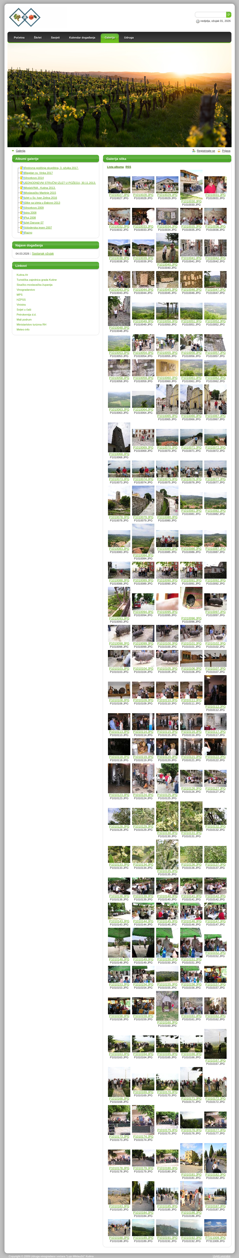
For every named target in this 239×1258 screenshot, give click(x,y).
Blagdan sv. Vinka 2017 (38, 172)
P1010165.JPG (167, 1054)
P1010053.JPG (119, 353)
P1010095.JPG (167, 612)
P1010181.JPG (191, 1174)
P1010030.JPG (191, 201)
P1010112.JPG (215, 706)
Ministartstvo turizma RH (31, 324)
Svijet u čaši (24, 309)
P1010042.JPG (215, 258)
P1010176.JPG (191, 1130)
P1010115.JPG (167, 732)
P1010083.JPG (119, 549)
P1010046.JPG (191, 289)
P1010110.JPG (167, 700)
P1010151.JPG (191, 959)
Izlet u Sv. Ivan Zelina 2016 (40, 197)
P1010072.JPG (215, 447)
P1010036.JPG (215, 226)
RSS (128, 166)
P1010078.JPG (119, 517)
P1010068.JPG (119, 454)
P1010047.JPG (215, 289)
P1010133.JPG (119, 864)
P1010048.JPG (119, 327)
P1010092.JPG (215, 580)
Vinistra (21, 304)
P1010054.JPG (143, 353)
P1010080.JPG (167, 517)
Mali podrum (24, 319)
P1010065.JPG (167, 416)
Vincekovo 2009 (34, 207)
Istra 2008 (30, 212)
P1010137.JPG (215, 864)
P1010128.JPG (119, 826)
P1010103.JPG (119, 668)
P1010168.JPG (119, 1098)
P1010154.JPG (143, 984)
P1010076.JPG (191, 479)
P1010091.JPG (191, 580)
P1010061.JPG (191, 378)
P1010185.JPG (167, 1206)
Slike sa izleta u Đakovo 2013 (42, 202)
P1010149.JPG (143, 959)
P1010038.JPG (119, 258)
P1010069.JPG (143, 447)
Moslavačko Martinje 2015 (40, 192)
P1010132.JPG (215, 826)
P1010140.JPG (167, 896)
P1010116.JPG (191, 732)
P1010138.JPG (119, 896)
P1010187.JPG (215, 1206)
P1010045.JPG (167, 289)
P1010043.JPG (119, 289)
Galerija (20, 150)
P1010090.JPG (167, 580)
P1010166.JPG (191, 1054)
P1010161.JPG (191, 1016)
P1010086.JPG (191, 549)
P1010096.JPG (191, 618)
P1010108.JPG (119, 700)
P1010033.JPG (143, 226)
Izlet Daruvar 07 (34, 222)
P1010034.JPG (167, 226)
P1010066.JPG (191, 416)
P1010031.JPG (215, 195)
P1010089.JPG (143, 580)
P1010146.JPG (191, 921)
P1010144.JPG (143, 921)
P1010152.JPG (215, 953)
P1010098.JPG (119, 643)
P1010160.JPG (167, 1022)
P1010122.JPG (215, 757)
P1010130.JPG (167, 833)
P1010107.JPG (215, 668)
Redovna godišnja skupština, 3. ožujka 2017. (51, 167)
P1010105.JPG (167, 668)
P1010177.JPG (215, 1130)
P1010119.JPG (143, 757)
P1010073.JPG (119, 479)
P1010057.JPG (215, 353)
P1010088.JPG (119, 580)
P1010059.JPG (143, 378)
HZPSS (21, 299)
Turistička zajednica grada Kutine (37, 279)
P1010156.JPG (191, 984)
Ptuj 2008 (30, 217)
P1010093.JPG (119, 618)
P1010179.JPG (143, 1168)
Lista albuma (115, 166)
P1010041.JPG (191, 258)
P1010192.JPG (191, 1238)
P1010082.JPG (215, 511)
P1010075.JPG (167, 479)
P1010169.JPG (143, 1092)
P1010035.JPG (191, 226)
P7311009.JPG (215, 1238)
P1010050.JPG (167, 321)
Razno (28, 232)
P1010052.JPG (215, 321)
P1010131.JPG (191, 833)
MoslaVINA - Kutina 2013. (40, 187)
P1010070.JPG (167, 447)
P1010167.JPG (215, 1060)
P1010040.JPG (167, 264)
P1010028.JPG (143, 195)
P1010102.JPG (215, 643)
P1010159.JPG (143, 1016)
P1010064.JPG (143, 409)
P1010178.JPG (119, 1168)
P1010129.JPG (143, 826)
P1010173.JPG (119, 1136)
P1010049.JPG (143, 321)
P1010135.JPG (167, 871)
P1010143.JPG (119, 921)
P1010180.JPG (167, 1168)
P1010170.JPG (167, 1092)
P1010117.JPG (215, 732)
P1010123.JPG (119, 795)
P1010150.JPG (167, 959)
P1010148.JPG (119, 959)
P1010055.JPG (167, 353)
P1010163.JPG (119, 1054)
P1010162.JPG (215, 1016)
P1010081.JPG (191, 511)
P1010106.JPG (191, 668)
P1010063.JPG (119, 409)
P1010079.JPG (143, 517)
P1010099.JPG (143, 643)
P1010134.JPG (143, 864)
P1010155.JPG (167, 984)
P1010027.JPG (119, 195)
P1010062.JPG (215, 378)
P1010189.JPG (143, 1238)
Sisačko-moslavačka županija (34, 284)
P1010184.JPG (143, 1212)
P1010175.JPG (167, 1130)
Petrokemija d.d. (26, 314)
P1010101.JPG (191, 643)
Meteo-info (23, 329)
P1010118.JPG (119, 757)
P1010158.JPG (119, 1016)
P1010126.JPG (191, 788)
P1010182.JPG (215, 1174)
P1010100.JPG (167, 643)
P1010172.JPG (215, 1098)
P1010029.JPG (167, 195)
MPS (20, 294)
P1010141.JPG (191, 896)
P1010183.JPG (119, 1206)
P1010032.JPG (119, 226)
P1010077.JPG (215, 479)
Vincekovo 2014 (34, 177)
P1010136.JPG (191, 864)
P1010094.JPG (143, 612)
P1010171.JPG (191, 1098)
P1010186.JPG (191, 1212)
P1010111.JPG (191, 700)
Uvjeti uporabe (221, 1256)
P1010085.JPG (167, 549)
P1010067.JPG (215, 416)
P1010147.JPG (215, 921)
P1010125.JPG (167, 795)
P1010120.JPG (167, 757)
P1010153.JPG (119, 984)
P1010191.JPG (167, 1238)
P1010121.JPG (191, 757)
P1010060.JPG (167, 378)
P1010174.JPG (143, 1136)
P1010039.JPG (143, 258)
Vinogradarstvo (26, 289)
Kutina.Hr (22, 274)
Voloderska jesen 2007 (38, 227)
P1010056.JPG (191, 353)
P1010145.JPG (167, 921)
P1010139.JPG (143, 896)
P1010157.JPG (215, 984)
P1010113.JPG (119, 732)
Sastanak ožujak (43, 253)
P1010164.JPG (143, 1054)
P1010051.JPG (191, 321)
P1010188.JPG (119, 1238)
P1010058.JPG (119, 378)
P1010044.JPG (143, 289)
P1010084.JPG (143, 555)
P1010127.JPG (215, 788)
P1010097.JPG (215, 612)
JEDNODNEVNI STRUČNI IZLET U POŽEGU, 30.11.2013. (60, 182)
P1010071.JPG (191, 447)
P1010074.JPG (143, 479)
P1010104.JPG (143, 668)
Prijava (226, 150)
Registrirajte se (206, 150)
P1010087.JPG (215, 549)
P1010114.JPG (143, 732)
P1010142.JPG (215, 896)
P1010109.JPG (143, 700)
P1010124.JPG (143, 795)
